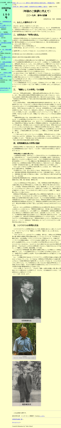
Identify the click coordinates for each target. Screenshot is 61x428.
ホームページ (4, 90)
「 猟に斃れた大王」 (6, 57)
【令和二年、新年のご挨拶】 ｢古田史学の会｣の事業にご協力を (30, 6)
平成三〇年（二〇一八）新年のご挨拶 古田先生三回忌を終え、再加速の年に (33, 3)
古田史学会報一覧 (5, 88)
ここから (41, 416)
